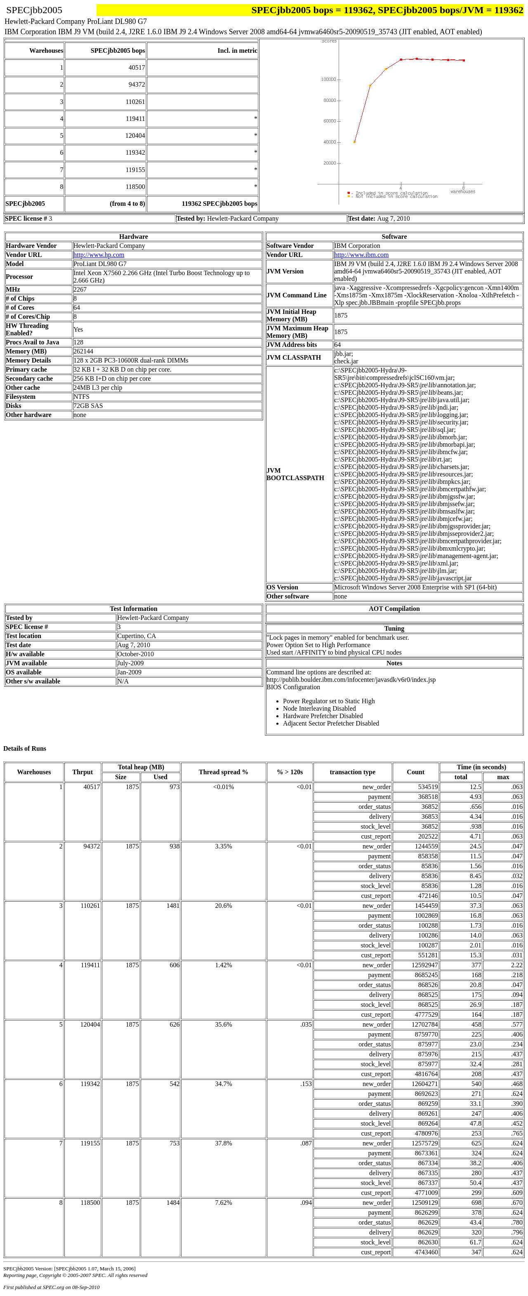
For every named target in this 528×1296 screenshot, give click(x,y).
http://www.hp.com (98, 254)
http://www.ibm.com (361, 254)
